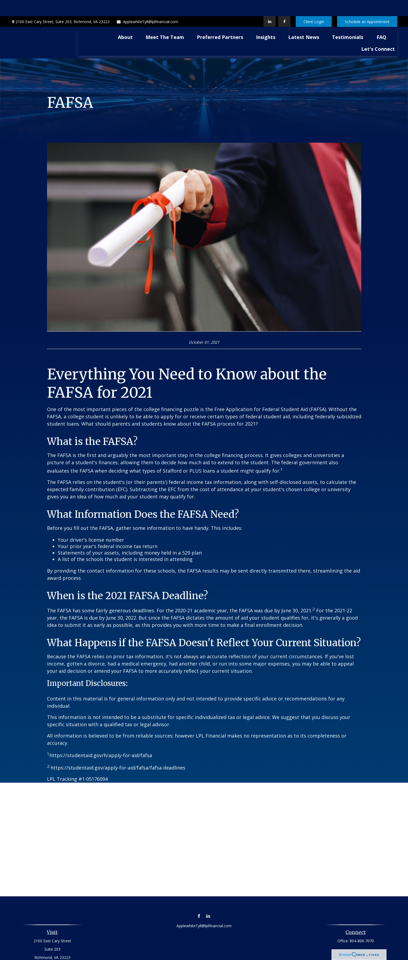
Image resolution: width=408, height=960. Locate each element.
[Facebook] (284, 5)
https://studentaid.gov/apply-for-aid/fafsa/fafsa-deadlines (117, 751)
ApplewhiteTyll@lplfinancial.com (147, 5)
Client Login (314, 5)
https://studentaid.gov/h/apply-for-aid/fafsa (100, 739)
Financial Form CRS (208, 953)
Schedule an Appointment (367, 5)
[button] (125, 21)
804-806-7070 (362, 924)
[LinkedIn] (269, 5)
